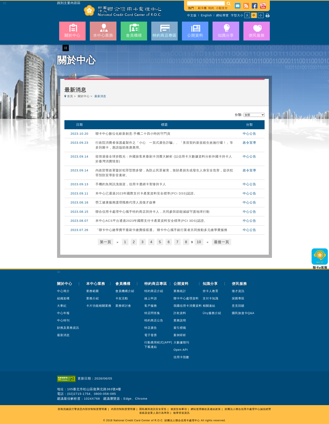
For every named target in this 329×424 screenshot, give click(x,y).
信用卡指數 (181, 356)
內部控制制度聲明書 (123, 408)
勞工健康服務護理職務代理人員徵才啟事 (125, 202)
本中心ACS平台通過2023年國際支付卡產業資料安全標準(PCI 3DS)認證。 (151, 220)
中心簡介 (63, 290)
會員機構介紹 (124, 290)
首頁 (70, 96)
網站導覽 (222, 15)
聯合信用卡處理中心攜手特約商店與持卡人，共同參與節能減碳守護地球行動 (152, 211)
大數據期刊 (181, 342)
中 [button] (254, 15)
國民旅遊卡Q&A (243, 312)
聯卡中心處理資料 (186, 298)
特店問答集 (152, 312)
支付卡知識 (210, 298)
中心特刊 (63, 320)
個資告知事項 (179, 408)
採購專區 (238, 298)
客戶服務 (150, 305)
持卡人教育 (210, 290)
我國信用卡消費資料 (188, 305)
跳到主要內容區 (69, 3)
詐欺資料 (180, 312)
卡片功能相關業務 (98, 305)
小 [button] (260, 15)
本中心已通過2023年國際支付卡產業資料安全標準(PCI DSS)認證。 (146, 193)
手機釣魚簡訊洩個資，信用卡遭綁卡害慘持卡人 (130, 184)
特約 (211, 8)
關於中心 (84, 96)
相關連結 (209, 305)
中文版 (192, 15)
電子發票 (150, 334)
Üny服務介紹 (212, 312)
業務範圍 (92, 290)
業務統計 (180, 290)
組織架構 (63, 298)
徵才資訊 (238, 290)
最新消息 (63, 334)
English (206, 15)
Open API (181, 349)
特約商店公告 (153, 320)
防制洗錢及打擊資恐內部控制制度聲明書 (82, 408)
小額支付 (222, 8)
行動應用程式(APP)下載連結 (158, 344)
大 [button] (247, 15)
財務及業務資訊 (68, 327)
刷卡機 (202, 8)
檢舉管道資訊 (181, 412)
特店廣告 (150, 327)
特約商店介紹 (153, 290)
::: (5, 3)
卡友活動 (121, 298)
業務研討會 (123, 305)
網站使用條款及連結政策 (206, 408)
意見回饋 (238, 305)
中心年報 (63, 312)
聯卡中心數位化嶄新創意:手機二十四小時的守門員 (132, 133)
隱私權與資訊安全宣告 (153, 408)
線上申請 (150, 298)
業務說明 (180, 320)
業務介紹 (92, 298)
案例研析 (180, 334)
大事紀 (62, 305)
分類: (239, 114)
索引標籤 (180, 327)
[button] (229, 3)
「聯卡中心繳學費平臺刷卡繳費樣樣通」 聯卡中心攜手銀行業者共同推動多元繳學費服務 (161, 230)
